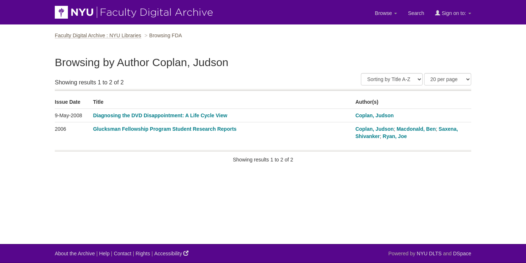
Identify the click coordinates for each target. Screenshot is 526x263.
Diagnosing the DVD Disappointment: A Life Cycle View (160, 115)
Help (104, 253)
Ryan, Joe (395, 136)
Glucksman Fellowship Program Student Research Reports (165, 129)
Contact (122, 253)
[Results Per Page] (447, 79)
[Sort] (392, 79)
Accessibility (171, 253)
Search (416, 13)
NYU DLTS (429, 253)
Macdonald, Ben (416, 129)
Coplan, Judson (374, 115)
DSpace (462, 253)
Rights (143, 253)
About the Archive (75, 253)
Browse (386, 13)
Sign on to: (453, 13)
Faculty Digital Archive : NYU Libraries (98, 35)
